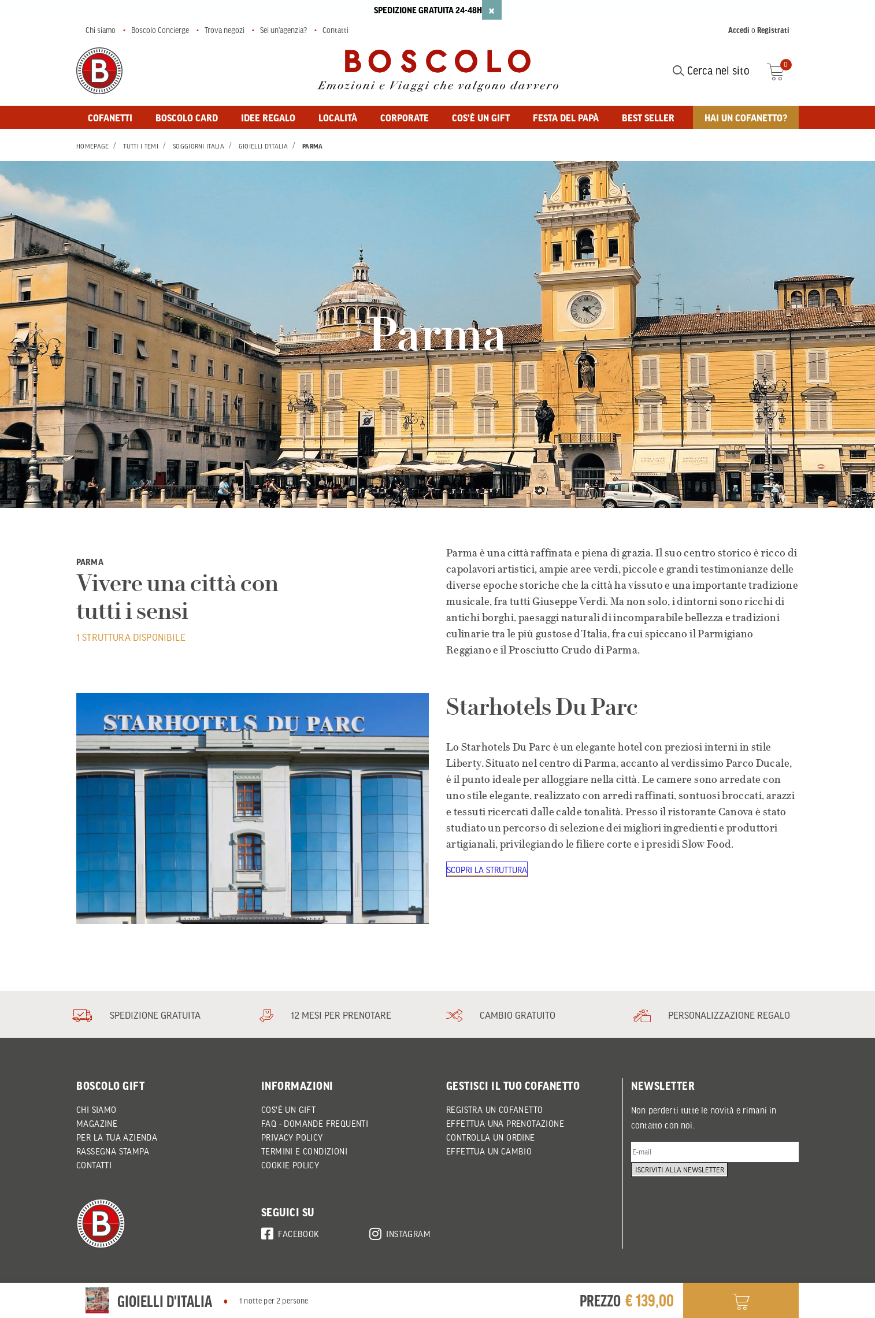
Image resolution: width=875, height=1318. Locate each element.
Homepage (92, 146)
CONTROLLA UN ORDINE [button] (490, 1137)
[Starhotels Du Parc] (252, 808)
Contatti (335, 30)
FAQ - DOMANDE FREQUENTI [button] (314, 1123)
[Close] (492, 10)
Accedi (739, 30)
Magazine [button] (96, 1123)
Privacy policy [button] (292, 1137)
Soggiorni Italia (198, 146)
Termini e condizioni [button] (304, 1151)
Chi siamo (101, 30)
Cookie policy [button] (290, 1165)
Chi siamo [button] (96, 1109)
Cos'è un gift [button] (481, 117)
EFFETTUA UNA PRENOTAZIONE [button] (505, 1123)
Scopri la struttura (488, 870)
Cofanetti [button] (110, 117)
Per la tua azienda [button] (116, 1137)
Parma (312, 146)
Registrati (773, 30)
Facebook (290, 1232)
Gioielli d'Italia (263, 146)
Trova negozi (224, 30)
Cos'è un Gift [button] (288, 1109)
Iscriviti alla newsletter (684, 1182)
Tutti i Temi (140, 146)
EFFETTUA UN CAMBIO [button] (489, 1151)
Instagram (400, 1232)
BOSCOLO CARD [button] (186, 117)
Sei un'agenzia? (283, 30)
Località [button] (337, 117)
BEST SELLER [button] (648, 117)
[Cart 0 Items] (783, 70)
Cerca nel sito (711, 70)
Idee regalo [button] (268, 117)
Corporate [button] (404, 117)
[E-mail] (715, 1153)
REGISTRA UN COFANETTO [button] (494, 1109)
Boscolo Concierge (160, 30)
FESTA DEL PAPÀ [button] (566, 117)
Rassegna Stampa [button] (112, 1151)
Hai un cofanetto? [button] (746, 117)
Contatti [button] (94, 1165)
